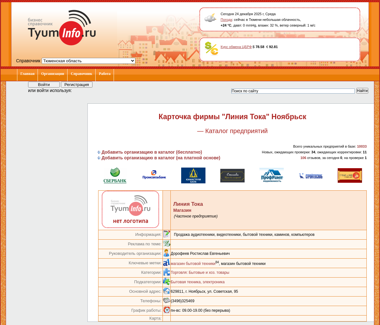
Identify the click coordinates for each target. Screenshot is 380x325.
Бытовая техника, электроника (198, 282)
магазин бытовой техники (193, 263)
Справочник (81, 73)
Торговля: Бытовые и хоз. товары (200, 272)
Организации (52, 73)
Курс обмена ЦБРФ (236, 47)
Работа (104, 73)
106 (303, 158)
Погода (226, 19)
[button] (82, 90)
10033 (362, 146)
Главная (28, 73)
